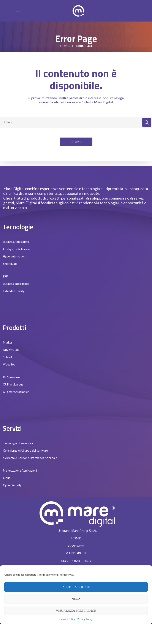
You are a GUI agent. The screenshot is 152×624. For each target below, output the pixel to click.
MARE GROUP (76, 553)
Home (65, 46)
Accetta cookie (76, 587)
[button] (76, 142)
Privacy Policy (84, 619)
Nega (76, 599)
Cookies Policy (67, 619)
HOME (76, 538)
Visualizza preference (76, 610)
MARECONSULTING (76, 561)
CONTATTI (76, 546)
